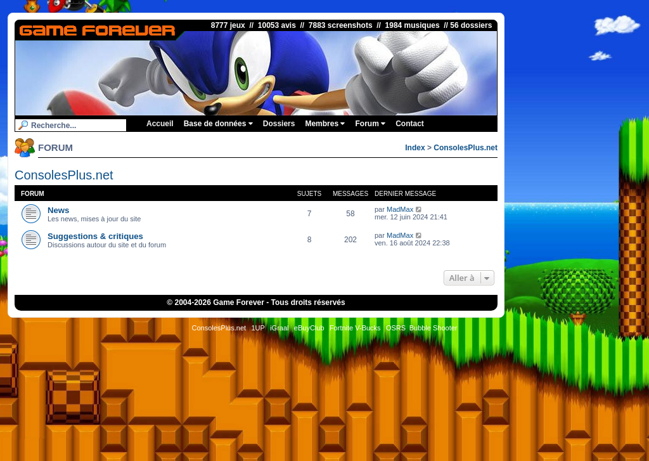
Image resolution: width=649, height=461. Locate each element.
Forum (370, 123)
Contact (409, 123)
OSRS (396, 328)
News (58, 210)
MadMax (400, 209)
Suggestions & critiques (95, 236)
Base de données (218, 123)
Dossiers (279, 123)
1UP (257, 328)
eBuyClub (309, 328)
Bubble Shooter (433, 328)
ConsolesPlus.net (466, 147)
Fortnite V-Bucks (355, 328)
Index (415, 147)
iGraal (279, 328)
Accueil (160, 123)
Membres (325, 123)
